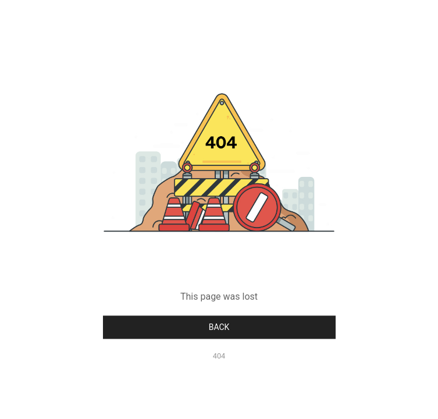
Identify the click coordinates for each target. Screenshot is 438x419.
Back (219, 327)
